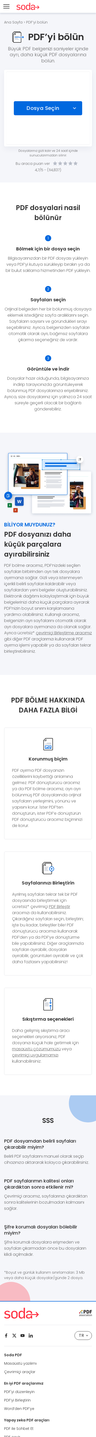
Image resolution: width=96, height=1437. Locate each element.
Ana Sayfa (13, 22)
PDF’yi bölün (37, 22)
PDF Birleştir (59, 907)
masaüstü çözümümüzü (36, 1049)
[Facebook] (6, 1335)
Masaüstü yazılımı (20, 1363)
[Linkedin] (31, 1335)
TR (83, 1335)
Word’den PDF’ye (19, 1408)
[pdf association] (85, 1313)
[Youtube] (22, 1335)
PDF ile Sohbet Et (19, 1428)
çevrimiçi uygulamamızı (35, 1055)
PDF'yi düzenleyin (19, 1391)
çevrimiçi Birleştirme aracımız (64, 633)
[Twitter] (14, 1335)
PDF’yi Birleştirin (17, 1400)
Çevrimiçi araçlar (19, 1371)
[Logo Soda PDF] (27, 6)
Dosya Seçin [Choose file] (43, 108)
